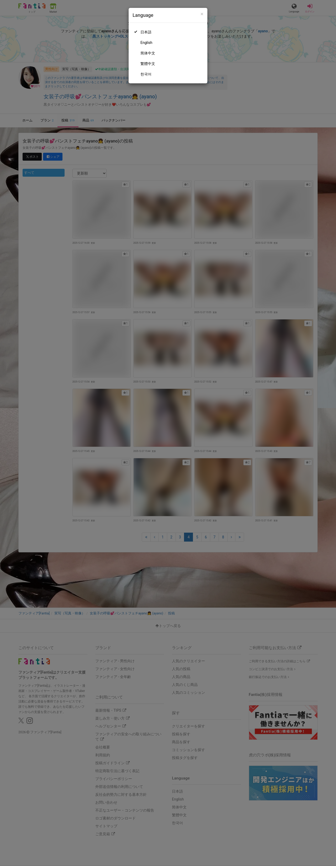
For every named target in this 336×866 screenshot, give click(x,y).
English (146, 42)
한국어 (145, 74)
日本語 (145, 32)
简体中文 (147, 53)
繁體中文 (147, 64)
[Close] (202, 14)
